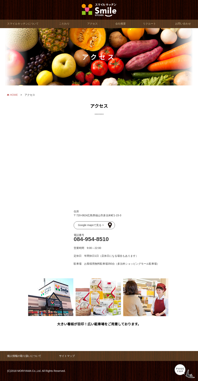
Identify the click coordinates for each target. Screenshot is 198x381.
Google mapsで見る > (91, 225)
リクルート (149, 23)
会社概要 (120, 23)
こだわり (64, 23)
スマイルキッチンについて (23, 23)
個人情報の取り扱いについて (24, 355)
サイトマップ (67, 355)
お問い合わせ (183, 23)
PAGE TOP (184, 371)
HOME (14, 94)
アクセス (92, 23)
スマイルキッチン (99, 9)
